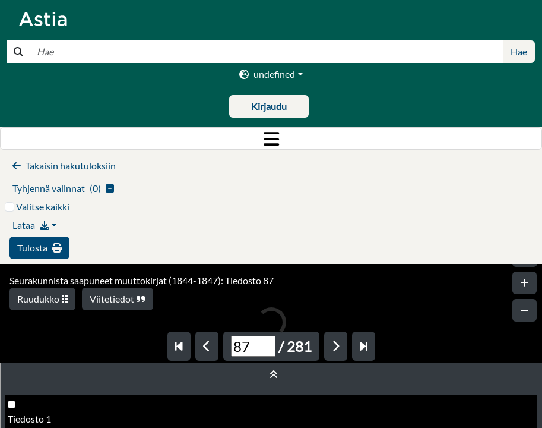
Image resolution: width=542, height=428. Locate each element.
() (63, 188)
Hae (519, 51)
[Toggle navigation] (271, 138)
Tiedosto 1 (29, 418)
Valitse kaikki (42, 206)
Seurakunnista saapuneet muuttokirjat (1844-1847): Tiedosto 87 (141, 280)
